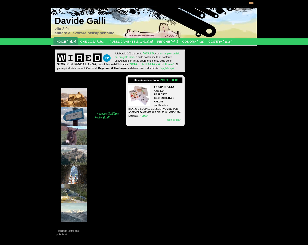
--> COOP (143, 116)
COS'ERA (220, 41)
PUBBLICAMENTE (131, 41)
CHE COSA (92, 41)
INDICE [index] (66, 41)
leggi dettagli (174, 119)
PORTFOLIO (169, 80)
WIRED (148, 53)
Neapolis (102, 113)
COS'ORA (193, 41)
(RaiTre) (113, 113)
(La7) (106, 117)
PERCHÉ (167, 41)
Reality (98, 117)
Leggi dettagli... (168, 68)
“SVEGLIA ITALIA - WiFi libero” (151, 64)
